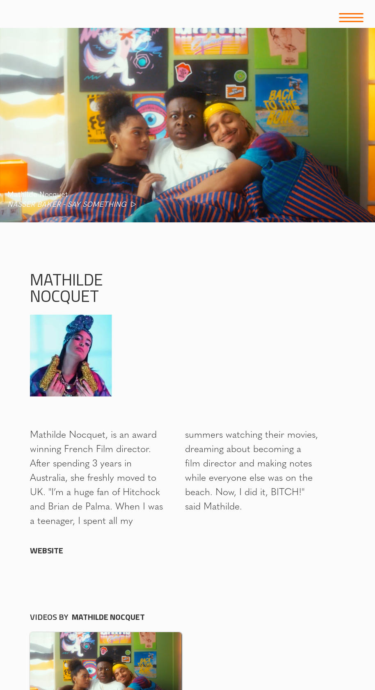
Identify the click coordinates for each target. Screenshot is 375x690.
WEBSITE (46, 550)
